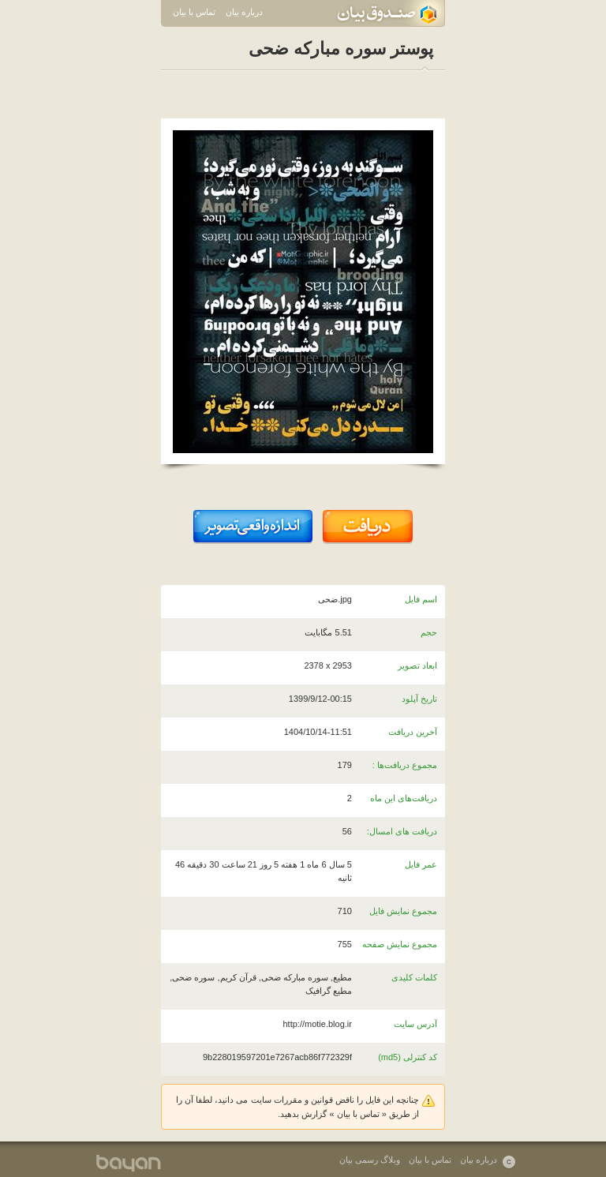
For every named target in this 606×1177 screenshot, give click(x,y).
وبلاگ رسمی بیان (369, 1159)
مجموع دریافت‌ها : (404, 765)
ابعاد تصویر (417, 665)
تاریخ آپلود (419, 698)
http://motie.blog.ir (317, 1024)
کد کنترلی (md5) (407, 1057)
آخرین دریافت (412, 732)
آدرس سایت (415, 1024)
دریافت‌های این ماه (403, 798)
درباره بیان (244, 12)
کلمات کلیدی (414, 977)
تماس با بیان (194, 12)
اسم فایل (421, 599)
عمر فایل (421, 864)
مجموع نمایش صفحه (399, 944)
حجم (429, 632)
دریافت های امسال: (402, 831)
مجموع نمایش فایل (403, 911)
